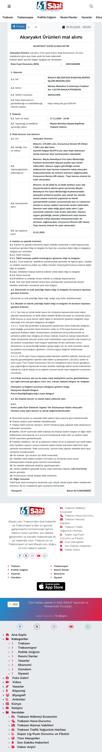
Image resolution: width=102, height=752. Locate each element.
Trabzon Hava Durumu (77, 515)
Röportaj (15, 690)
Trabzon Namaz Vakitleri (32, 725)
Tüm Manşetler (72, 542)
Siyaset (56, 577)
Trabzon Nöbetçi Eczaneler (34, 716)
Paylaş (19, 26)
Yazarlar (86, 17)
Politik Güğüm (46, 17)
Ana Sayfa (16, 634)
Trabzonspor (25, 17)
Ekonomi (57, 573)
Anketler (15, 699)
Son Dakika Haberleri (75, 545)
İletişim (14, 708)
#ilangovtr (16, 490)
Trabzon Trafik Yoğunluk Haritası (38, 729)
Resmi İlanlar (68, 17)
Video (13, 682)
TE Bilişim (61, 616)
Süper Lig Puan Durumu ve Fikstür (40, 734)
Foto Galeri (17, 678)
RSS (13, 604)
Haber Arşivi (70, 549)
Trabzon (8, 17)
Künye (13, 703)
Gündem (14, 577)
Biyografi (16, 695)
